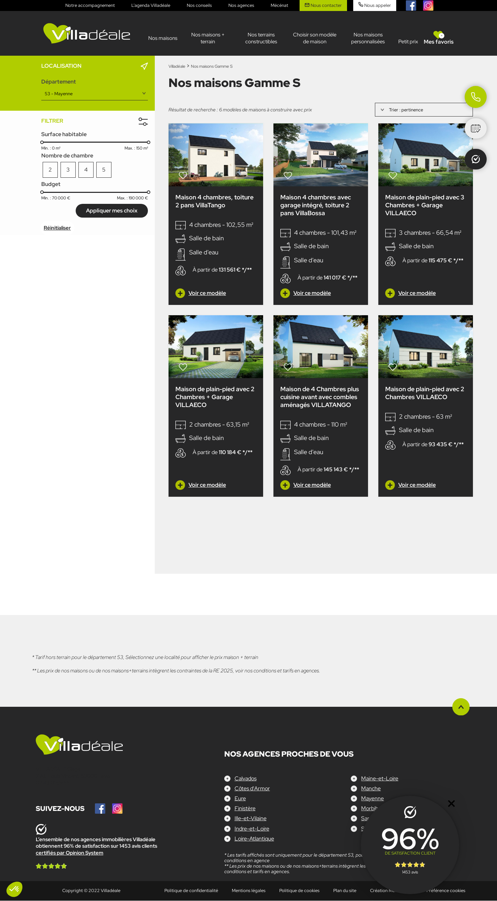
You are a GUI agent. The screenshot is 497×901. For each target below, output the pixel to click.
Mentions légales (249, 891)
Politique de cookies (299, 891)
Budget (51, 184)
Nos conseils (199, 5)
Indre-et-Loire (252, 828)
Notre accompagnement (90, 5)
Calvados (246, 778)
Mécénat (279, 5)
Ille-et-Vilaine (251, 818)
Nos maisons (162, 38)
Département (58, 81)
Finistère (245, 808)
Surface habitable (64, 134)
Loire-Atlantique (254, 839)
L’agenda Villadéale (150, 5)
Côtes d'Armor (252, 788)
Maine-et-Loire (379, 778)
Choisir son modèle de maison (314, 38)
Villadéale (177, 66)
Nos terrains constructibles (261, 38)
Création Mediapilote (391, 891)
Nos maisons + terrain (208, 38)
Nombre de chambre (67, 155)
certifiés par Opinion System (69, 852)
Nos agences (241, 5)
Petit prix (408, 41)
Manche (371, 788)
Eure (240, 798)
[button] (14, 889)
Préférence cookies (445, 891)
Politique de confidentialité (191, 891)
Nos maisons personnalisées (368, 38)
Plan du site (344, 891)
